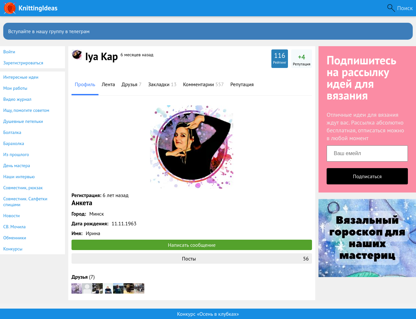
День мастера (16, 165)
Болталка (12, 132)
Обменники (14, 238)
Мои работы (15, 88)
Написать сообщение (192, 245)
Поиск (405, 8)
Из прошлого (16, 154)
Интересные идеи (20, 77)
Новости (11, 216)
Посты (245, 258)
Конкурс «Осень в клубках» (208, 314)
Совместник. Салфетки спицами (25, 201)
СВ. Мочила (14, 227)
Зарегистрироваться (23, 63)
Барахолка (13, 143)
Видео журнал (17, 99)
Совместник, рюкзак (23, 188)
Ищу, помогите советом (26, 110)
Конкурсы (12, 249)
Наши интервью (19, 176)
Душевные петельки (23, 121)
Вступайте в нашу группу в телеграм (49, 31)
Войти (9, 52)
